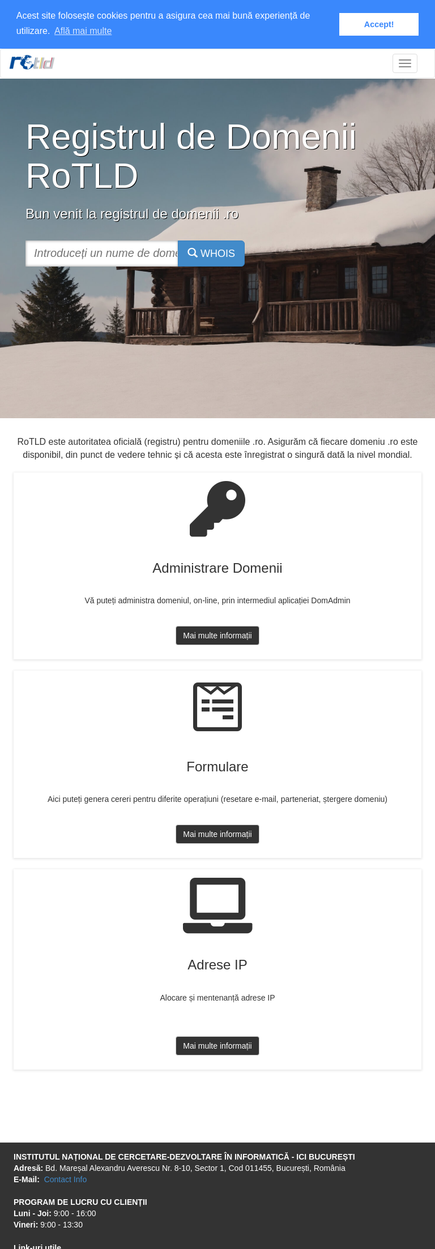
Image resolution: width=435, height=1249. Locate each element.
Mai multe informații (217, 634)
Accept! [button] (379, 24)
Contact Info (65, 1178)
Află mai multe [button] (83, 31)
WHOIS (211, 252)
